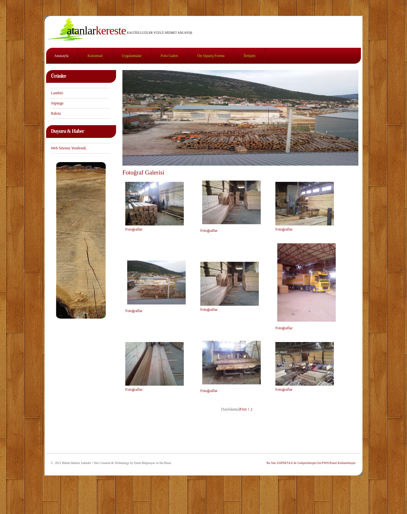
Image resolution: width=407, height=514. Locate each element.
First (243, 409)
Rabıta (56, 113)
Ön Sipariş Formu (210, 56)
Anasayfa (61, 56)
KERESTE (96, 30)
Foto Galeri (169, 56)
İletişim (249, 56)
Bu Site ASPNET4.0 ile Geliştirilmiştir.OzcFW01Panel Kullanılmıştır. (311, 463)
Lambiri (57, 93)
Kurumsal (94, 56)
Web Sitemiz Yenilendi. (69, 148)
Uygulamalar (132, 56)
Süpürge (57, 103)
